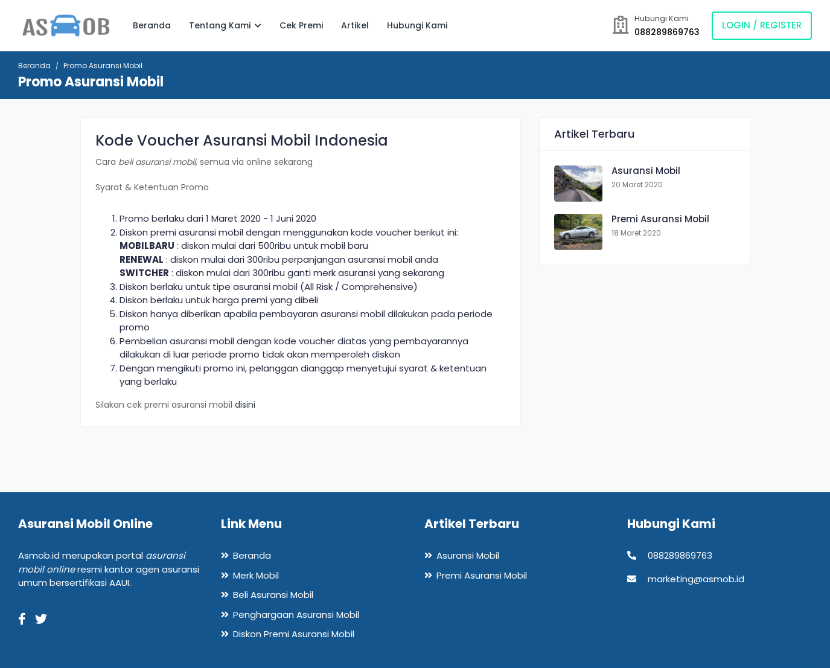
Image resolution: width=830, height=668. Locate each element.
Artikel (355, 25)
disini (245, 405)
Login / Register (762, 25)
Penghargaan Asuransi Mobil (296, 614)
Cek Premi (301, 25)
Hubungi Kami (417, 25)
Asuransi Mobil (645, 170)
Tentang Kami (225, 25)
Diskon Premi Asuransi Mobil (293, 634)
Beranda (152, 25)
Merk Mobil (256, 575)
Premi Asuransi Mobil (660, 219)
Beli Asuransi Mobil (273, 594)
